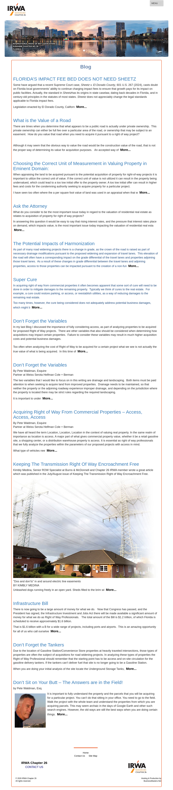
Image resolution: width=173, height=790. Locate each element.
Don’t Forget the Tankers (38, 644)
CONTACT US (34, 767)
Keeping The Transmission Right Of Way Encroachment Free (76, 464)
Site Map (93, 756)
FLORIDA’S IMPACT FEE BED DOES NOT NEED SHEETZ (74, 78)
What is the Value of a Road (42, 120)
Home (86, 753)
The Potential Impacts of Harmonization (54, 243)
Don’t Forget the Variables (40, 321)
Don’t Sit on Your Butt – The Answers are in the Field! (68, 682)
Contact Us (79, 756)
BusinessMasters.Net (152, 781)
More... (81, 107)
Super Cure (25, 279)
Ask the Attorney (30, 206)
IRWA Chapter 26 (29, 778)
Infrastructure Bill (30, 603)
